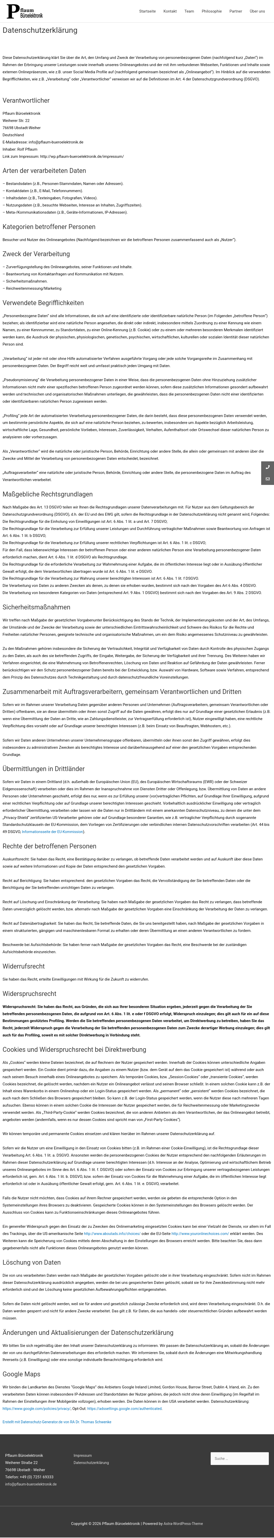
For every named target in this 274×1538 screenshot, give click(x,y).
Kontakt (170, 11)
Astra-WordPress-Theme (183, 1524)
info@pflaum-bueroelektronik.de (32, 1484)
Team (189, 11)
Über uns (257, 11)
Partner (236, 11)
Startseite (147, 11)
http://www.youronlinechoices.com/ (205, 1234)
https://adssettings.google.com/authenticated (131, 1409)
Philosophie (212, 11)
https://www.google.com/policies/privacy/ (39, 1409)
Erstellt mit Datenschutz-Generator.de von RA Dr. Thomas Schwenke (60, 1422)
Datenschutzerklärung (92, 1463)
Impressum (83, 1456)
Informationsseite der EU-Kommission (54, 832)
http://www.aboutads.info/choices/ (114, 1234)
